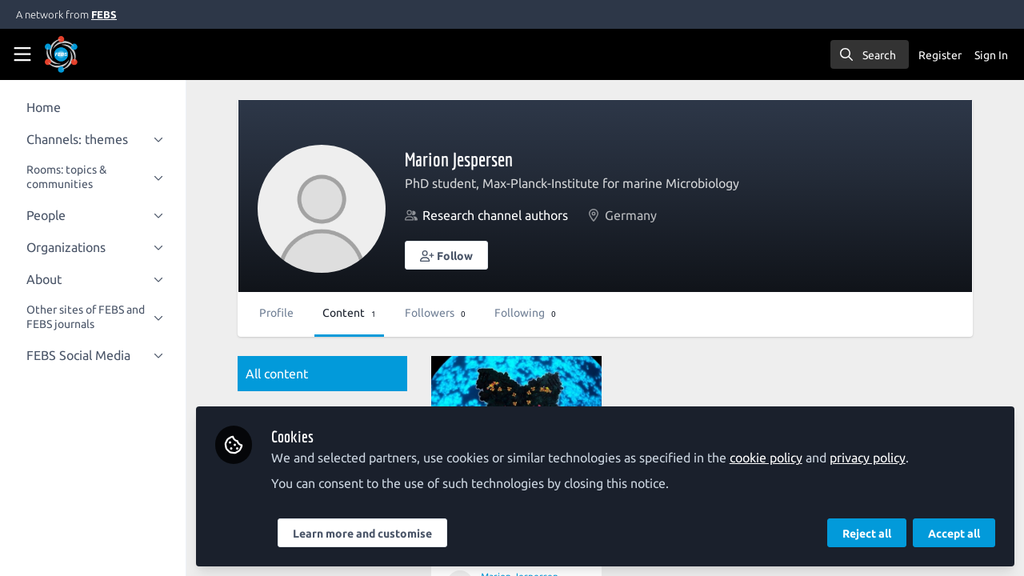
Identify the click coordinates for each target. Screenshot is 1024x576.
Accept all (954, 533)
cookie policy (784, 457)
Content (367, 312)
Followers (453, 312)
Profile (295, 312)
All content (295, 373)
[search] (869, 54)
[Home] (83, 54)
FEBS (104, 14)
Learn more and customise (380, 533)
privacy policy (886, 457)
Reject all (866, 533)
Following (543, 312)
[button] (464, 255)
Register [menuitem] (940, 55)
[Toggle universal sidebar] (22, 54)
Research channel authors (513, 215)
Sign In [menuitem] (991, 55)
